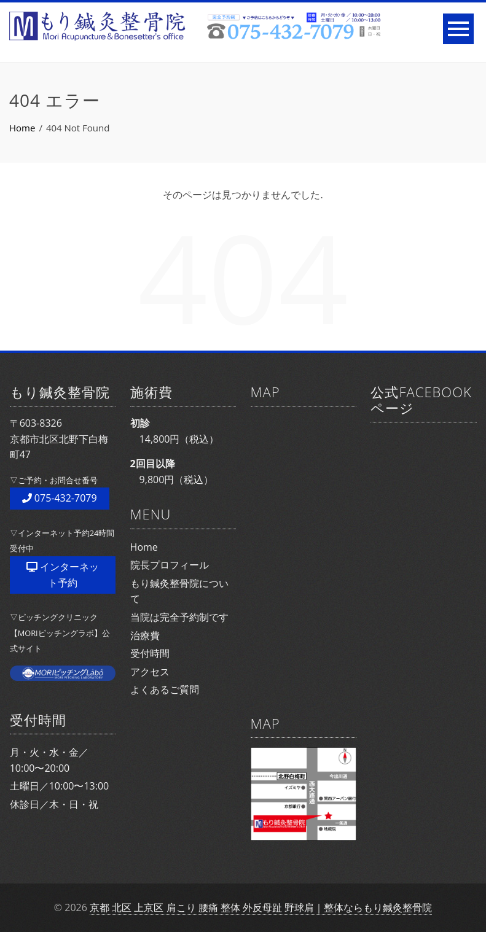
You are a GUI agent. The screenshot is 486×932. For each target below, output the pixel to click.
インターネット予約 (62, 574)
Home (144, 547)
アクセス (150, 671)
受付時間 (150, 653)
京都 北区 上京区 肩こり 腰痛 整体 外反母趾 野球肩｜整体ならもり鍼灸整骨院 (261, 907)
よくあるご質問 (164, 689)
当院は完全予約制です (179, 617)
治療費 (145, 635)
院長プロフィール (169, 565)
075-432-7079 (59, 498)
